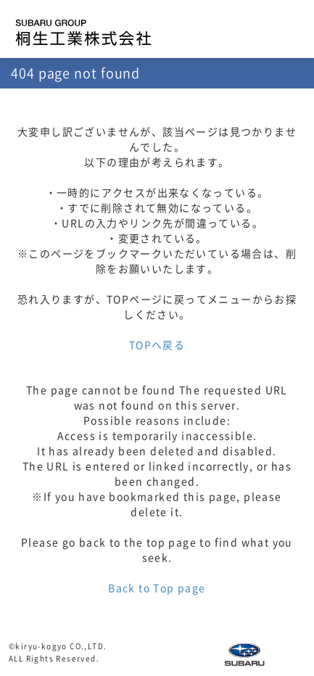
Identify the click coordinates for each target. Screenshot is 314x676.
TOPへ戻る (157, 345)
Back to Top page (156, 588)
